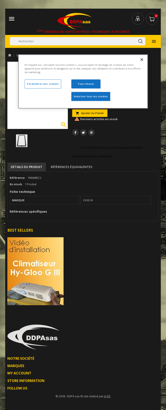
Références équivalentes (71, 167)
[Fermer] (142, 59)
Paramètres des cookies (43, 84)
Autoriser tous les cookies (91, 96)
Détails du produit (26, 167)
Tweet (83, 132)
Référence (17, 178)
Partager (75, 132)
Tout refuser (86, 84)
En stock (16, 184)
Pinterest (91, 132)
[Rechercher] (77, 41)
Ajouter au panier (90, 113)
